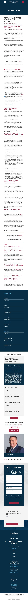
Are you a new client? (9, 489)
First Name (8, 477)
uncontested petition (19, 269)
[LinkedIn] (18, 547)
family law (20, 214)
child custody (20, 29)
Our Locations (14, 553)
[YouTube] (9, 547)
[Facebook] (11, 547)
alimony (15, 73)
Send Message (14, 504)
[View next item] (22, 461)
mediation (10, 167)
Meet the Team (14, 432)
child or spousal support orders (12, 30)
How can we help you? (9, 491)
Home (14, 551)
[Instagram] (13, 547)
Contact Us (14, 557)
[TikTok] (14, 547)
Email (7, 486)
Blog (14, 554)
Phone (7, 483)
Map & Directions (14, 565)
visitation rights (11, 104)
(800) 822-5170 (14, 539)
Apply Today (14, 419)
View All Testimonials (12, 525)
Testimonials (14, 556)
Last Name (8, 480)
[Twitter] (16, 547)
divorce (14, 29)
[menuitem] (14, 296)
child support (12, 73)
